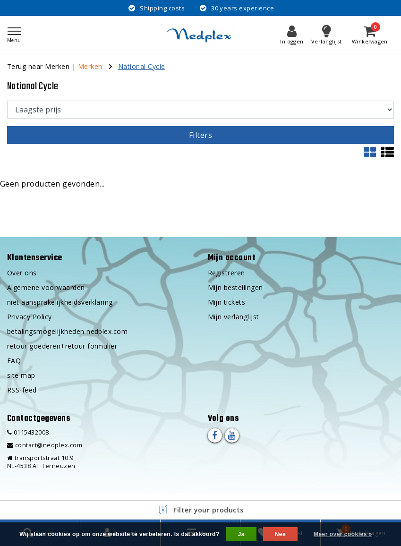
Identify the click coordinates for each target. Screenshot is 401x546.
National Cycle (141, 66)
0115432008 (28, 432)
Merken (90, 66)
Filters (200, 135)
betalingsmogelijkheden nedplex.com (67, 331)
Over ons (22, 272)
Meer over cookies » (343, 534)
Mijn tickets (227, 302)
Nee (280, 534)
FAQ (14, 360)
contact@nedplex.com (44, 445)
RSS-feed (22, 389)
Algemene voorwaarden (46, 287)
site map (21, 375)
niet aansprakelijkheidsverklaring (60, 302)
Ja (241, 534)
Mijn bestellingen (235, 287)
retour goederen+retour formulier (62, 345)
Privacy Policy (29, 316)
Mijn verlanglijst (233, 316)
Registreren (226, 272)
